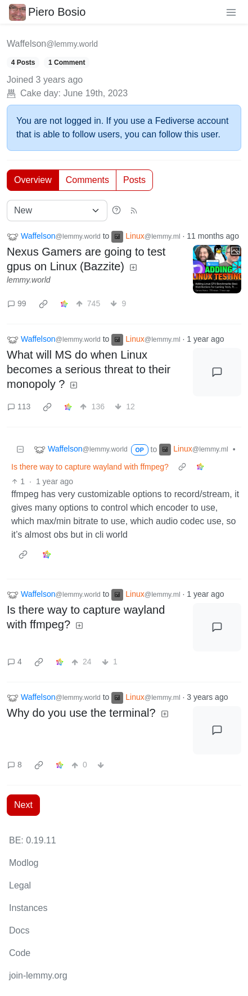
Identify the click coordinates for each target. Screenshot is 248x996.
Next (23, 805)
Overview (33, 180)
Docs (19, 930)
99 (16, 303)
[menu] (231, 11)
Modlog (23, 863)
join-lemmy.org (38, 975)
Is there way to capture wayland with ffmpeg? (90, 466)
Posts (134, 180)
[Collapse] (20, 449)
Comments (87, 180)
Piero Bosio (47, 12)
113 (18, 406)
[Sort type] (57, 210)
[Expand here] (217, 269)
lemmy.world (29, 279)
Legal (20, 885)
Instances (28, 908)
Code (19, 953)
